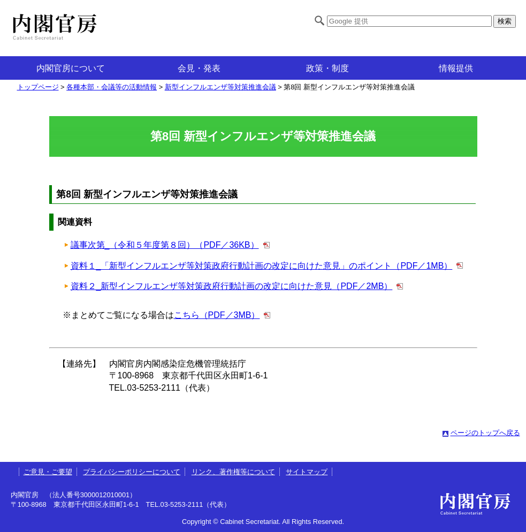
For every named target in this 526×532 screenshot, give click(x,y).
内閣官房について (70, 68)
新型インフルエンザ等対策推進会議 (220, 87)
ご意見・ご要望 (48, 472)
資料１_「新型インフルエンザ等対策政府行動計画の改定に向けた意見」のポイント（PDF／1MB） (262, 265)
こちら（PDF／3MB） (217, 315)
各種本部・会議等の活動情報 (111, 87)
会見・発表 (199, 68)
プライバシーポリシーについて (131, 472)
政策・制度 (327, 68)
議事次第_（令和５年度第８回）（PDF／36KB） (165, 244)
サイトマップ (306, 472)
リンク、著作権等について (233, 472)
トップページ (38, 87)
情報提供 (456, 68)
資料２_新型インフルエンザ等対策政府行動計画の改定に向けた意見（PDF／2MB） (232, 286)
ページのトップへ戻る (485, 433)
